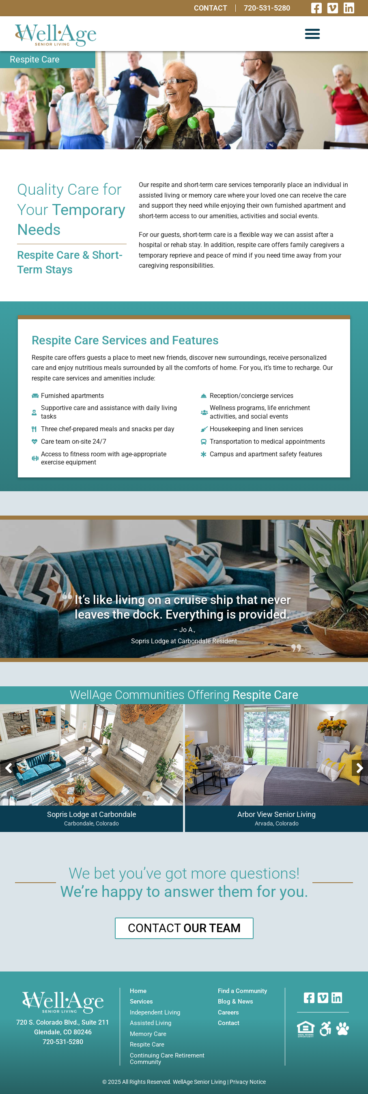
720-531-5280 (267, 8)
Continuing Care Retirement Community (167, 1059)
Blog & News (235, 1001)
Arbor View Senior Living (276, 814)
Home (138, 991)
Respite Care (147, 1044)
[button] (312, 33)
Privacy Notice (248, 1082)
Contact (210, 8)
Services (141, 1001)
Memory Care (148, 1034)
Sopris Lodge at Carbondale (91, 814)
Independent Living (155, 1012)
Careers (228, 1012)
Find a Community (242, 991)
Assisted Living (150, 1023)
